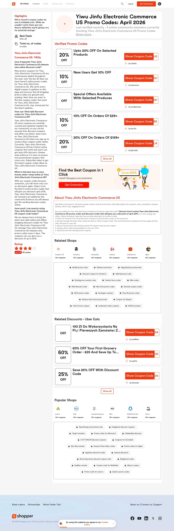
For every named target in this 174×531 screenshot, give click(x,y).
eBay (147, 254)
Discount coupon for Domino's (94, 274)
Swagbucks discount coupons (123, 427)
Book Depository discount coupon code (95, 459)
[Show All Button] (107, 391)
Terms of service (53, 522)
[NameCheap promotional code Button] (90, 427)
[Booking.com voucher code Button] (84, 280)
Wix (110, 414)
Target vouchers (78, 433)
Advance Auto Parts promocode (94, 299)
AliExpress (131, 254)
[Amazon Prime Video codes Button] (103, 446)
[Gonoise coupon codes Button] (132, 287)
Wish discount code (79, 287)
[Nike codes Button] (133, 280)
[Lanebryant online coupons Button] (107, 306)
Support (158, 504)
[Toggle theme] (159, 4)
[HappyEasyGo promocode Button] (130, 267)
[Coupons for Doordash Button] (123, 440)
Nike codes (134, 280)
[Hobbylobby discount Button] (132, 433)
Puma (147, 414)
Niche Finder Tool (52, 504)
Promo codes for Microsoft (105, 433)
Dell (74, 414)
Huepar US (59, 254)
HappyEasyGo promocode (131, 267)
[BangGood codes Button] (126, 459)
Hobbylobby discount (133, 433)
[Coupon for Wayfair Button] (123, 299)
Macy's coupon (133, 465)
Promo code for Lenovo (93, 472)
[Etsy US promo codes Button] (129, 293)
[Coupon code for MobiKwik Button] (106, 465)
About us (134, 504)
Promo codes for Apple (133, 446)
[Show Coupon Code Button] (139, 56)
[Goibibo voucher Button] (79, 465)
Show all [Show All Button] (107, 159)
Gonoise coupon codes (133, 287)
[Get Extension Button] (74, 185)
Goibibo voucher (80, 465)
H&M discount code (123, 274)
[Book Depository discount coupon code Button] (94, 459)
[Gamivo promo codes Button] (119, 472)
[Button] (131, 4)
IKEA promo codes (81, 293)
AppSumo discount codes (95, 453)
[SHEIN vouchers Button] (133, 306)
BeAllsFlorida (132, 414)
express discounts (121, 453)
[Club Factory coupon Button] (80, 306)
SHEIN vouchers (134, 306)
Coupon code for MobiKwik (107, 465)
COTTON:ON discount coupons (93, 440)
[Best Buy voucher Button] (77, 446)
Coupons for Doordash (124, 440)
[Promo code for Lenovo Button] (92, 472)
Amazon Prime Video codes (104, 446)
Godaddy (95, 254)
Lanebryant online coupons (108, 306)
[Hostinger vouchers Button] (104, 293)
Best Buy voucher (77, 446)
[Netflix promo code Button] (79, 267)
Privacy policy (38, 522)
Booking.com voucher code (85, 280)
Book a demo (18, 504)
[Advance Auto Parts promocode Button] (93, 299)
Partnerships (34, 504)
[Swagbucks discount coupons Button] (122, 427)
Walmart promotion (104, 267)
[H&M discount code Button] (122, 274)
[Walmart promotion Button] (103, 267)
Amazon (76, 254)
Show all (107, 391)
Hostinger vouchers (105, 293)
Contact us (146, 504)
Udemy (112, 254)
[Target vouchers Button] (77, 433)
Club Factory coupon (81, 306)
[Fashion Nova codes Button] (112, 280)
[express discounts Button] (120, 453)
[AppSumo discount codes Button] (94, 453)
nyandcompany (97, 414)
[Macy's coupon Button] (132, 465)
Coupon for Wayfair (124, 299)
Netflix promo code (79, 267)
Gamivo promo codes (120, 472)
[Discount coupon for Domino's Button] (93, 274)
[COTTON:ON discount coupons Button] (92, 440)
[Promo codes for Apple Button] (132, 446)
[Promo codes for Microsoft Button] (104, 433)
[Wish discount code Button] (78, 287)
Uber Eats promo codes (105, 287)
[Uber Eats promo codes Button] (104, 287)
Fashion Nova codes (113, 280)
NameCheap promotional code (91, 427)
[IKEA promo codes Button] (80, 293)
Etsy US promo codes (130, 293)
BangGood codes (127, 459)
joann (57, 414)
